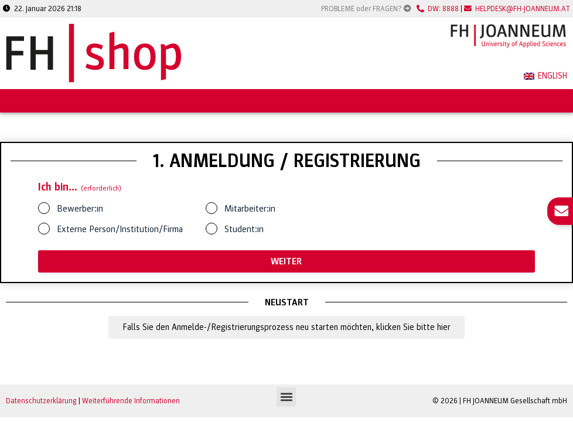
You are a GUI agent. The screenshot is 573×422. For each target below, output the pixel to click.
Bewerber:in (80, 209)
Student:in (244, 229)
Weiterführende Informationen (131, 401)
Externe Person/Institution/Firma (120, 229)
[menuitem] (545, 76)
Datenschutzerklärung (41, 401)
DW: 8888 (438, 8)
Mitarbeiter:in (249, 209)
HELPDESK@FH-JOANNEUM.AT (517, 8)
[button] (286, 397)
